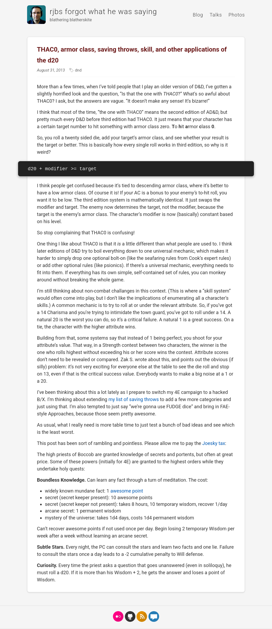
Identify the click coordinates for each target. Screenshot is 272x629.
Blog (198, 15)
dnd (78, 70)
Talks (216, 15)
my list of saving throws (133, 399)
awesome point (126, 491)
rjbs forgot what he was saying (103, 11)
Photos (236, 15)
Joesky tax (213, 443)
